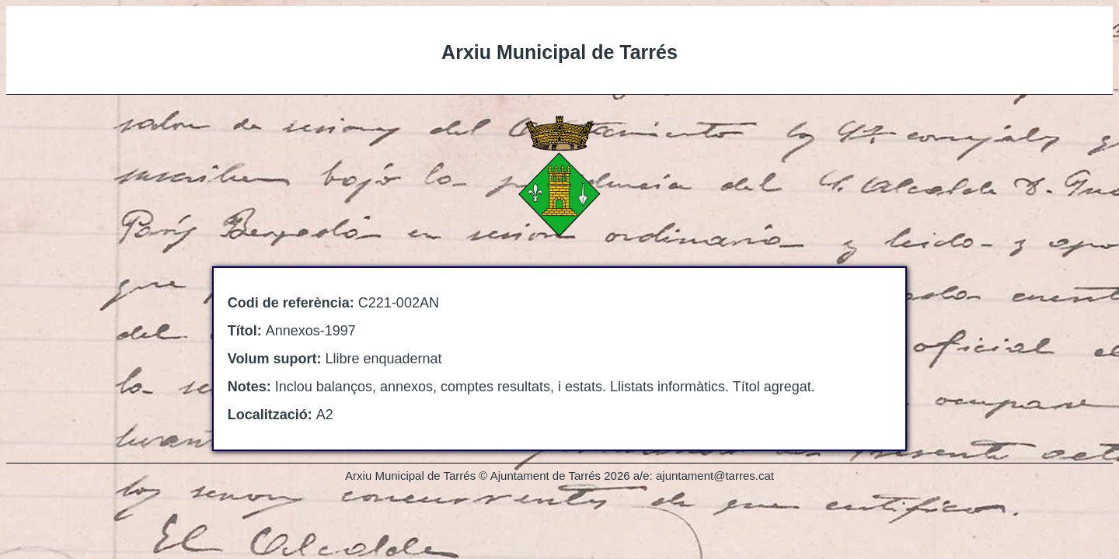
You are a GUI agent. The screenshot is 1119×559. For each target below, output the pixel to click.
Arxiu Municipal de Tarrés (559, 52)
